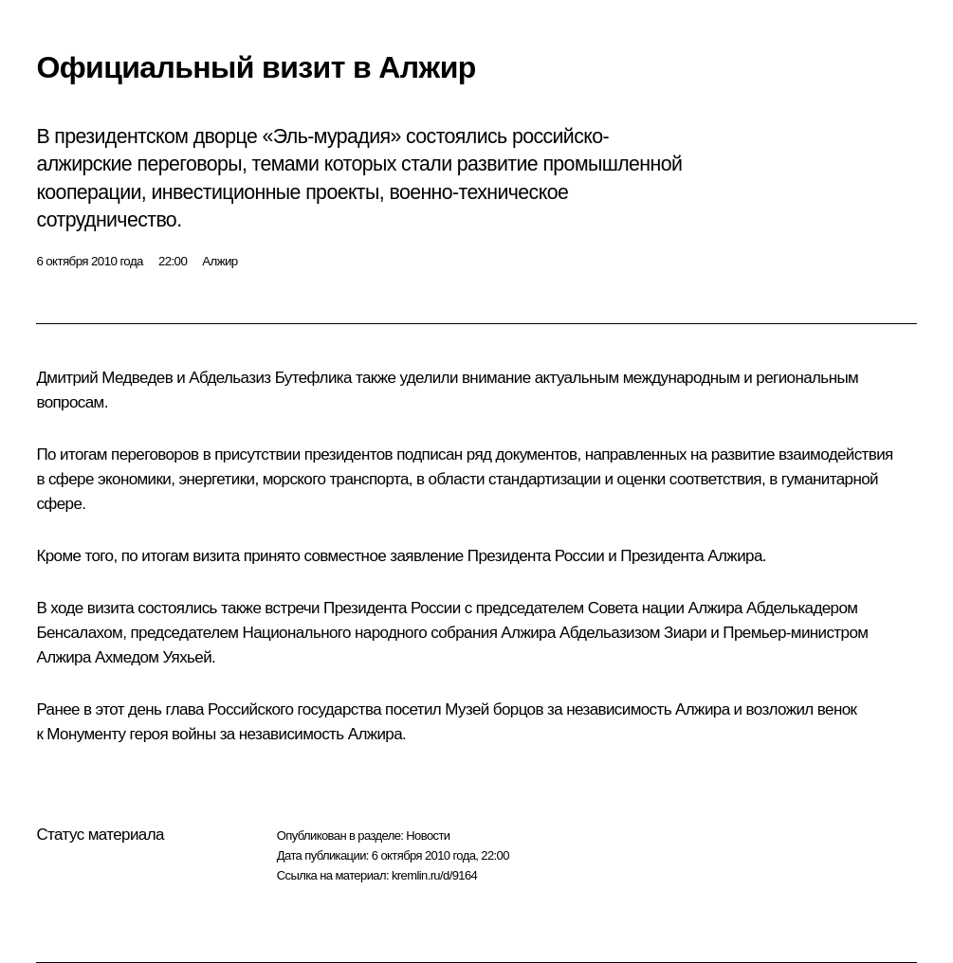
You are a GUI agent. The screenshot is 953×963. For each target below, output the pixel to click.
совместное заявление (383, 556)
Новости (427, 835)
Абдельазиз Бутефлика (270, 378)
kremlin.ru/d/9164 (434, 875)
